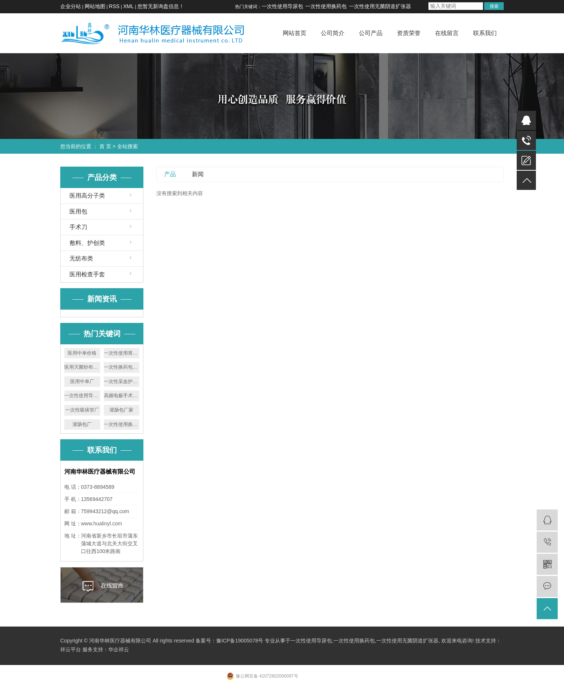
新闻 (198, 174)
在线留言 (447, 33)
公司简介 (332, 33)
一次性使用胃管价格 (122, 353)
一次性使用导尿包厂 (82, 395)
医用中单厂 (82, 381)
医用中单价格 (82, 353)
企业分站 (70, 6)
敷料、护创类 (87, 243)
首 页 (105, 146)
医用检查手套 (87, 274)
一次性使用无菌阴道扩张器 (380, 6)
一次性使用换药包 (326, 6)
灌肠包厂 (82, 424)
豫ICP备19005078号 (240, 641)
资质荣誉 (409, 33)
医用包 (78, 211)
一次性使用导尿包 (282, 6)
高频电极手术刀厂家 (122, 395)
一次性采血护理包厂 (122, 381)
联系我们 (485, 33)
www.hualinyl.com (101, 523)
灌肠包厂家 (121, 410)
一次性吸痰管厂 (82, 410)
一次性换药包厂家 (122, 367)
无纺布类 (81, 258)
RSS (114, 6)
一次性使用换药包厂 (122, 424)
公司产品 (371, 33)
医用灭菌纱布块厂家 (82, 367)
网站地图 (95, 6)
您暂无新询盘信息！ (160, 6)
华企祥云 (118, 649)
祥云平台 (70, 649)
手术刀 (78, 227)
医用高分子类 (87, 195)
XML (128, 6)
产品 (170, 174)
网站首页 (294, 33)
